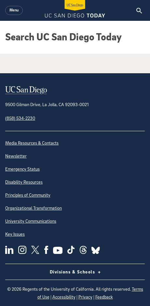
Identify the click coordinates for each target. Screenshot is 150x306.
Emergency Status (22, 169)
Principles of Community (27, 195)
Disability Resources (24, 182)
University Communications (30, 221)
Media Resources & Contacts (32, 143)
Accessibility (63, 296)
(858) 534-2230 (20, 118)
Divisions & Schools (75, 272)
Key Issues (15, 234)
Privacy (85, 296)
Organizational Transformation (33, 208)
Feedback (104, 296)
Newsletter (16, 156)
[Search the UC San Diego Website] (139, 10)
